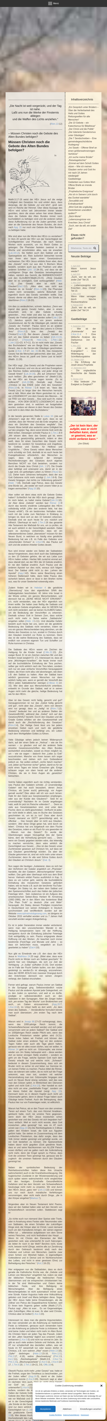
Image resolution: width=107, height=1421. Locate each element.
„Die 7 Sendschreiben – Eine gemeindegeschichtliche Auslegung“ (82, 141)
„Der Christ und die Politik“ (81, 129)
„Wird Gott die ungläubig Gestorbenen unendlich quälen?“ (80, 210)
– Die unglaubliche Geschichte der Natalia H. (83, 373)
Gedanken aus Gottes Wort (81, 182)
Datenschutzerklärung (71, 1415)
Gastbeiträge (74, 179)
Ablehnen (67, 1409)
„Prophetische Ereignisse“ (81, 191)
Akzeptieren (45, 1409)
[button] (101, 1385)
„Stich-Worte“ (74, 216)
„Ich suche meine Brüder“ (80, 157)
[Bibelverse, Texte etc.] (83, 248)
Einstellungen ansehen (90, 1409)
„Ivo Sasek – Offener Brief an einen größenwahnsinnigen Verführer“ (82, 150)
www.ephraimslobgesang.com (32, 913)
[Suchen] (95, 248)
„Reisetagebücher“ (77, 160)
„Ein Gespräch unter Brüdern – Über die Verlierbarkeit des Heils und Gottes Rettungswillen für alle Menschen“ (83, 113)
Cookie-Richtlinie (55, 1415)
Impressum (85, 1415)
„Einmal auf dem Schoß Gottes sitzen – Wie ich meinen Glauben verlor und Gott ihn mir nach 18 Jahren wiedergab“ (83, 169)
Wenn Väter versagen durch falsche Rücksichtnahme (83, 299)
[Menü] (53, 3)
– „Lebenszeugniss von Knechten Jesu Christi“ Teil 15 (83, 288)
